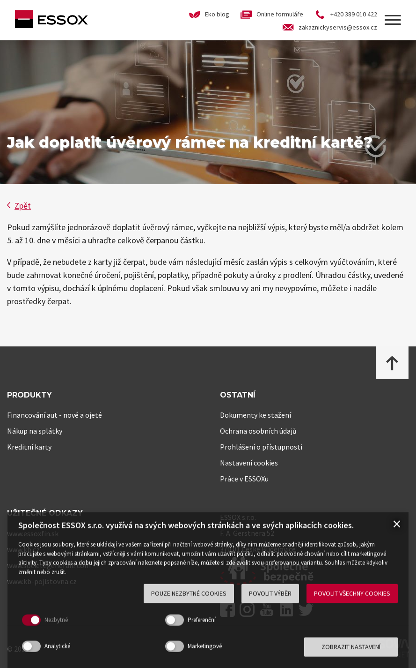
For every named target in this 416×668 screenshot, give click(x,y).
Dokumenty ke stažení (255, 415)
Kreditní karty (29, 447)
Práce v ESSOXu (244, 478)
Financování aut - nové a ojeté (54, 415)
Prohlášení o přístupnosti (261, 447)
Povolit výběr (270, 642)
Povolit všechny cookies (352, 642)
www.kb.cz (23, 549)
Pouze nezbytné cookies (188, 642)
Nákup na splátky (34, 431)
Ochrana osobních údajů (258, 431)
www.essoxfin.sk (32, 533)
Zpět (19, 205)
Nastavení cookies (249, 462)
